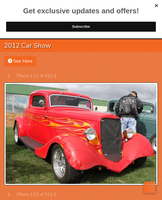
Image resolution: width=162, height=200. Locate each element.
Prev (11, 75)
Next (57, 75)
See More (20, 61)
